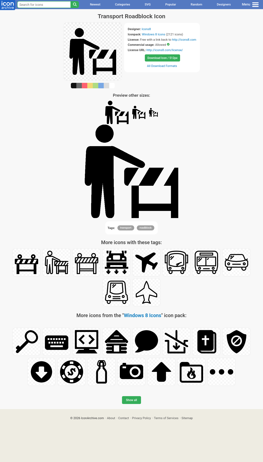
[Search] (74, 4)
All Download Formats (162, 66)
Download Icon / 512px (162, 58)
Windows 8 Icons (153, 34)
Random (196, 4)
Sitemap (187, 418)
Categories (122, 4)
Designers (224, 4)
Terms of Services (166, 418)
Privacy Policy (141, 418)
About (111, 418)
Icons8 (146, 29)
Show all (131, 400)
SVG (148, 4)
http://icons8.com (184, 39)
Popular (170, 4)
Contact (123, 418)
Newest (95, 4)
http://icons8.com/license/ (164, 50)
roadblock (146, 227)
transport (126, 227)
